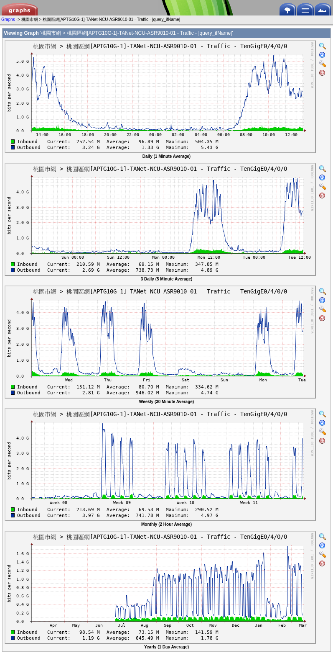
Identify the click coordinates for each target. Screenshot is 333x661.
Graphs (8, 19)
